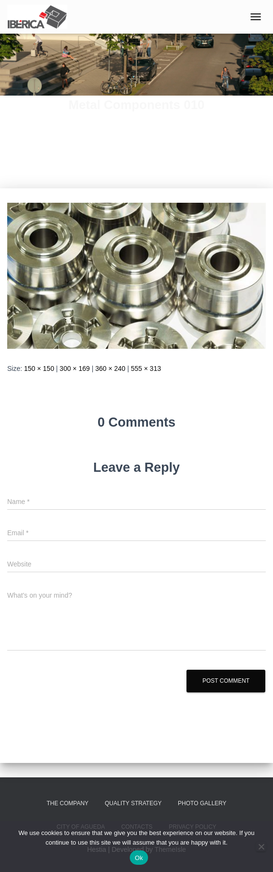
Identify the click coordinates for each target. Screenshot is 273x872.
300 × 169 (75, 368)
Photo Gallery (202, 803)
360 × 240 (110, 368)
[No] (261, 846)
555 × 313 (146, 368)
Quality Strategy (133, 803)
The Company (67, 803)
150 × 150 (39, 368)
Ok (139, 857)
